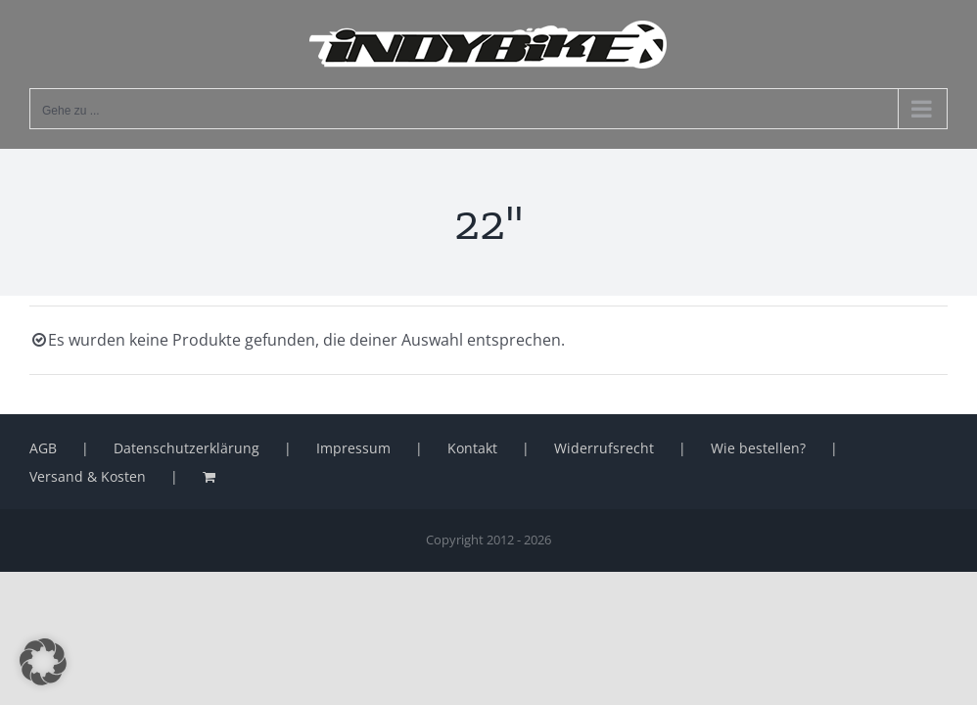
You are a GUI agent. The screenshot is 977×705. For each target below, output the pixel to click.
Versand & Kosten (87, 476)
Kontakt (472, 448)
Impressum (353, 448)
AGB (43, 448)
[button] (43, 662)
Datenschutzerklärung (186, 448)
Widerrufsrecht (604, 448)
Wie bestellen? (758, 448)
